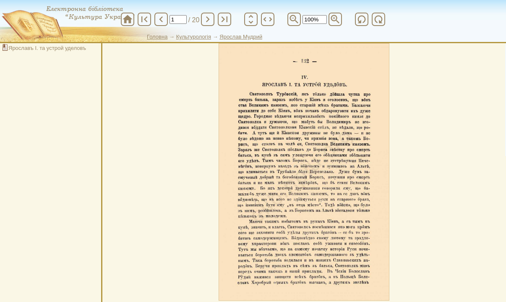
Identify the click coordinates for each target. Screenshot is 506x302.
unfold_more (251, 19)
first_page (144, 19)
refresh (362, 19)
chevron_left (161, 19)
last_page (224, 19)
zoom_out (294, 19)
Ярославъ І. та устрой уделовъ (47, 48)
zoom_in (335, 19)
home (127, 19)
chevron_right (208, 19)
